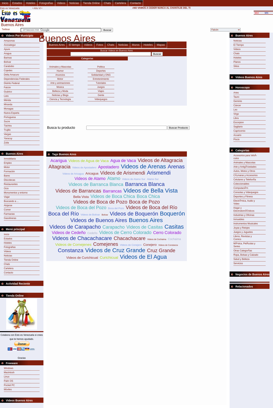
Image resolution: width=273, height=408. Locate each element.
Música (60, 87)
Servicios (238, 263)
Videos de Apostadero (84, 167)
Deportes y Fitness (243, 196)
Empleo (8, 163)
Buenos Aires (57, 44)
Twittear (6, 29)
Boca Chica (148, 196)
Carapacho (114, 227)
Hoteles (30, 3)
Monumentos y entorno (16, 192)
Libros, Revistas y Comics (242, 238)
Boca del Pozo (116, 208)
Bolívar (7, 62)
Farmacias (9, 214)
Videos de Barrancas (78, 190)
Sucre (7, 121)
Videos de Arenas (143, 166)
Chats (107, 3)
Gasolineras (10, 218)
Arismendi (159, 173)
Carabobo (9, 66)
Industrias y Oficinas (243, 215)
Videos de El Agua (143, 257)
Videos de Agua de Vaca (88, 161)
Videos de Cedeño (69, 232)
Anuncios (60, 75)
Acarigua (58, 160)
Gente (101, 95)
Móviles (8, 389)
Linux (6, 376)
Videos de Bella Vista (150, 190)
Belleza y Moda (60, 91)
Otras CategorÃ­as (242, 250)
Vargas (7, 134)
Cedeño (92, 233)
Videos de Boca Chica (113, 196)
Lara (6, 96)
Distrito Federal (12, 83)
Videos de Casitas (144, 227)
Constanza (70, 250)
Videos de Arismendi (122, 173)
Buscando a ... (11, 201)
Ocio (6, 188)
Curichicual (109, 257)
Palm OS (8, 381)
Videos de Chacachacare (82, 238)
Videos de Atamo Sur (133, 179)
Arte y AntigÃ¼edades (244, 166)
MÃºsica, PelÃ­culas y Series (244, 245)
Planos (237, 62)
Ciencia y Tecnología (60, 99)
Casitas (174, 226)
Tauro (236, 97)
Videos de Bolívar (90, 214)
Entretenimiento (101, 79)
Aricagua (92, 173)
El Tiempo (238, 45)
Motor (7, 167)
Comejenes (105, 244)
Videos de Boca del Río (151, 207)
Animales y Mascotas (60, 66)
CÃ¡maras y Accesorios (245, 175)
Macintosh (9, 372)
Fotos (99, 44)
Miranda (8, 104)
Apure (7, 49)
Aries (236, 92)
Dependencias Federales (17, 79)
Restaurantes (11, 184)
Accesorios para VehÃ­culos (245, 157)
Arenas (176, 167)
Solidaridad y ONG (101, 75)
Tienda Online (91, 3)
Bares (7, 175)
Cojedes (8, 70)
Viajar (7, 197)
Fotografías (46, 3)
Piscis (236, 139)
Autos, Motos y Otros (244, 171)
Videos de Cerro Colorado (125, 232)
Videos (61, 3)
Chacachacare (130, 238)
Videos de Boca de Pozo (100, 201)
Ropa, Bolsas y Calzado (245, 255)
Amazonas (9, 40)
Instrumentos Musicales (245, 223)
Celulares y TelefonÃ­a (244, 179)
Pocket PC (9, 385)
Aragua (7, 53)
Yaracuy (8, 138)
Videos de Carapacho (75, 227)
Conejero (150, 245)
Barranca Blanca (145, 184)
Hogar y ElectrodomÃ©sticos (243, 209)
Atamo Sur (153, 179)
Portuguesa (10, 117)
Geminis (237, 101)
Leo (235, 109)
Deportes (101, 71)
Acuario (237, 135)
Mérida (7, 100)
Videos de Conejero (131, 244)
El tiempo (74, 44)
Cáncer (237, 105)
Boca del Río (63, 214)
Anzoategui (9, 45)
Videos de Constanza (168, 245)
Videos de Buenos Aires (98, 220)
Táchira (8, 125)
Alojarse (8, 205)
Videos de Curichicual (82, 258)
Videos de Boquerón (134, 214)
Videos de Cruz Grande (115, 250)
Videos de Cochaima (156, 239)
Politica (101, 66)
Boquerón (172, 213)
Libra (236, 118)
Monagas (8, 108)
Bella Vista (81, 197)
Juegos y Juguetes (243, 232)
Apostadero (108, 167)
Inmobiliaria (10, 158)
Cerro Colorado (167, 232)
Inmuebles (238, 219)
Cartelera (120, 3)
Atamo (113, 178)
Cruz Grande (161, 250)
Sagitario (237, 126)
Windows (8, 368)
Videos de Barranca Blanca (96, 184)
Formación (9, 171)
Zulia (6, 142)
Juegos (101, 87)
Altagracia (59, 166)
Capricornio (239, 131)
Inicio (5, 3)
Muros (136, 44)
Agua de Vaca (123, 160)
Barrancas (112, 191)
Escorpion (238, 122)
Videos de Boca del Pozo (81, 207)
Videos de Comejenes (73, 245)
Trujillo (7, 130)
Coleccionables (241, 183)
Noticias (74, 3)
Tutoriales (101, 83)
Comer (7, 209)
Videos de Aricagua (73, 173)
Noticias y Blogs (60, 95)
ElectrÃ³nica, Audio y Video (244, 202)
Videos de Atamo (90, 178)
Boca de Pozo (144, 201)
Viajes (101, 91)
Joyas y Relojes (241, 227)
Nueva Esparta (11, 113)
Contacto (135, 3)
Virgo (236, 114)
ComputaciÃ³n (240, 188)
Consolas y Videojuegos (245, 192)
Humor (60, 71)
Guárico (8, 91)
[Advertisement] (116, 132)
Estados (17, 3)
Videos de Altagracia (160, 160)
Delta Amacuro (11, 74)
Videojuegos (101, 99)
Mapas (161, 44)
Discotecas (9, 180)
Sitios (236, 66)
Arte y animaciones (60, 83)
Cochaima (174, 239)
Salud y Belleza (241, 259)
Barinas (8, 57)
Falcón (7, 87)
